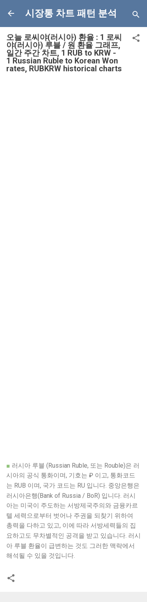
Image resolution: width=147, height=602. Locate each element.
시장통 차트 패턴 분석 (71, 13)
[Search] (136, 16)
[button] (136, 39)
